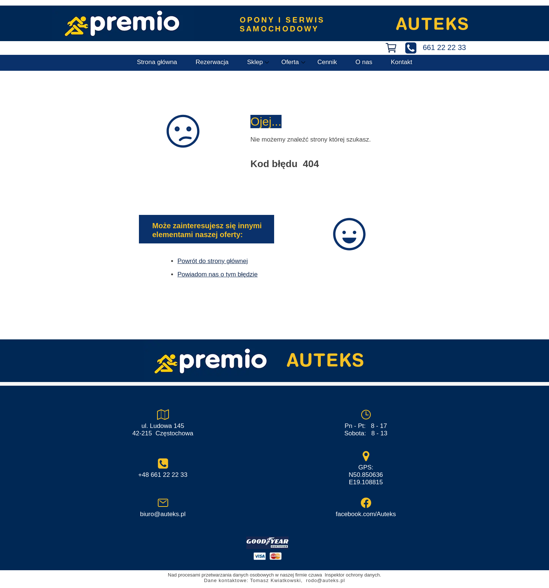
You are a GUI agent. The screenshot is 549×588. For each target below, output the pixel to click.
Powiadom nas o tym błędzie (217, 274)
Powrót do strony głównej (212, 261)
